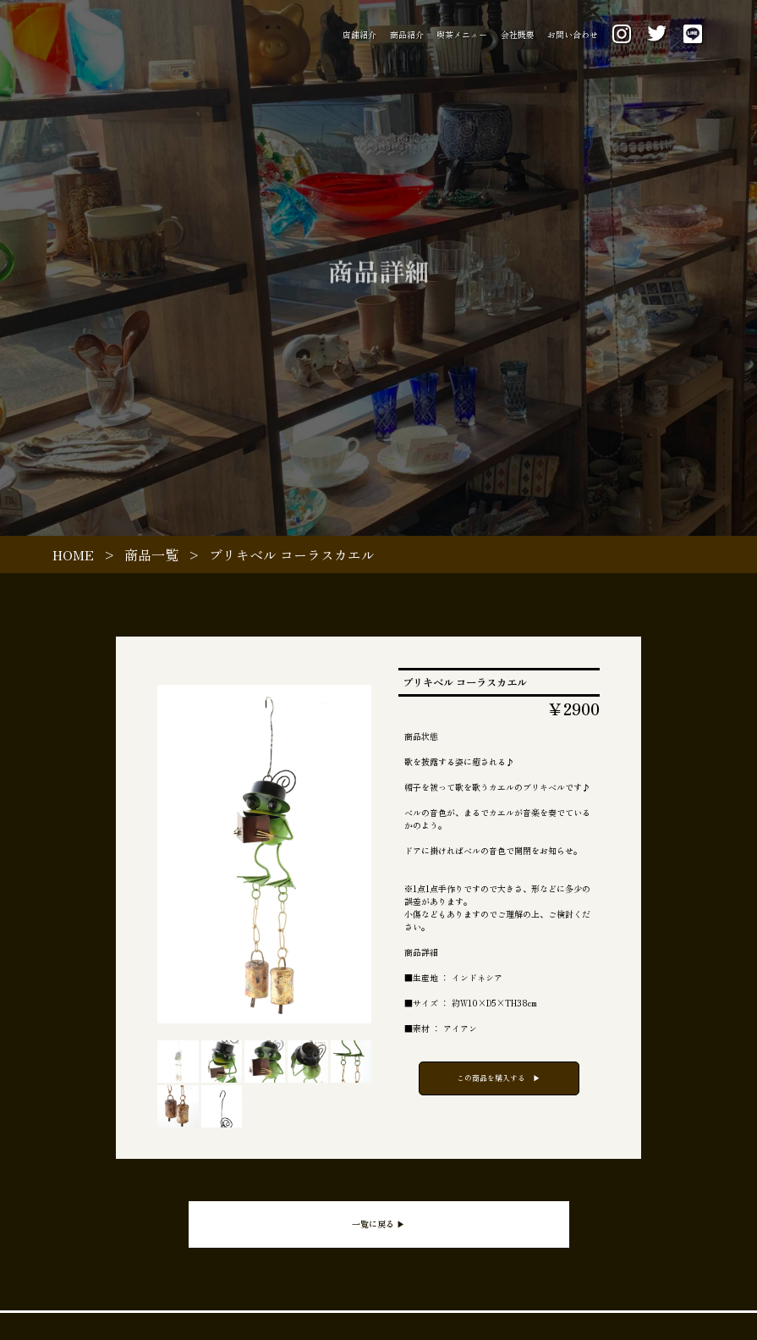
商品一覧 (151, 554)
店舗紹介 (359, 34)
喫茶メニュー (461, 34)
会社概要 (518, 34)
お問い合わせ (572, 34)
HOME (73, 554)
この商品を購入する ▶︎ (498, 1078)
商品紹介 (407, 34)
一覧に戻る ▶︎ (378, 1223)
